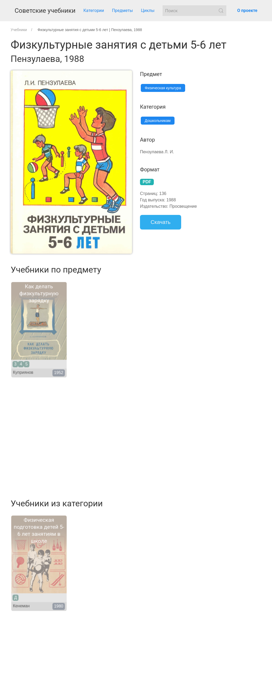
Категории (93, 10)
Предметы (122, 10)
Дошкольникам (158, 120)
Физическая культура (163, 88)
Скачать (161, 222)
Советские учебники (45, 10)
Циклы (148, 10)
